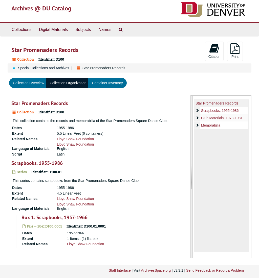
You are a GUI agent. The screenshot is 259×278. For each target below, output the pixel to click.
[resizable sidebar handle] (192, 177)
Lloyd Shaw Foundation (75, 139)
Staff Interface (120, 270)
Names (104, 29)
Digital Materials (53, 29)
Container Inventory (107, 83)
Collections (21, 29)
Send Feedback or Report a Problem (215, 270)
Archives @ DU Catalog (41, 8)
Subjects (83, 29)
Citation (214, 51)
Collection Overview (28, 83)
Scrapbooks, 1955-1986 (37, 163)
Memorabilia (210, 125)
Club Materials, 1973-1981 (222, 118)
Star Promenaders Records (39, 103)
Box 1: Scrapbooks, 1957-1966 (54, 217)
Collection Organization (68, 83)
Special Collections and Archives (43, 68)
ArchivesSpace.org (156, 270)
